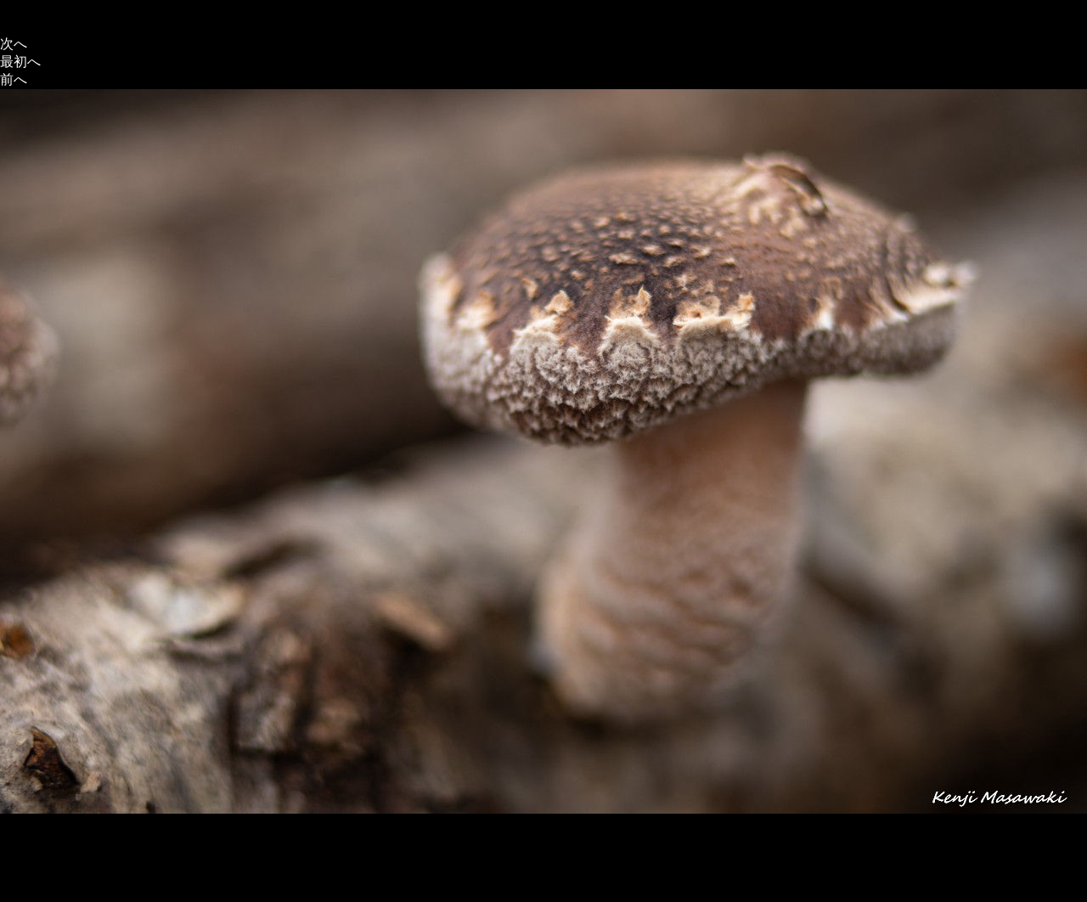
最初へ (20, 61)
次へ (13, 44)
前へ (13, 79)
